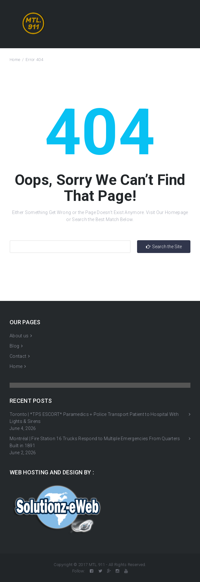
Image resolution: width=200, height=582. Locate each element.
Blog (14, 345)
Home (15, 59)
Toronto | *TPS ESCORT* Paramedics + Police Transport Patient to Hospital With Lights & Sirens (94, 418)
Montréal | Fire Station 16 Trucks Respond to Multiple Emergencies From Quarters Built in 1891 (95, 442)
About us (19, 335)
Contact (18, 356)
